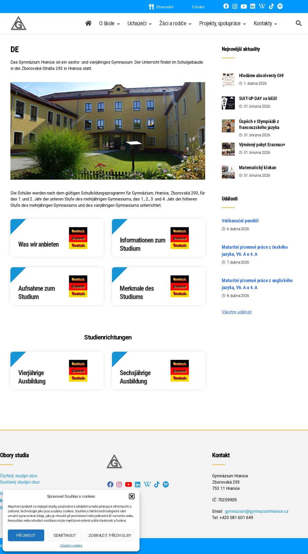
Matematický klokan (257, 167)
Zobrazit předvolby (110, 535)
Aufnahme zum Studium (36, 292)
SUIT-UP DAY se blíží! (258, 98)
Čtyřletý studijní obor (18, 475)
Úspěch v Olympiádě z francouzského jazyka (259, 124)
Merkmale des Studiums (137, 292)
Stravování (161, 7)
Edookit (198, 7)
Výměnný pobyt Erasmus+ (262, 144)
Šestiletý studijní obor (20, 482)
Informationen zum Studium (142, 244)
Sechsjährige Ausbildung (135, 377)
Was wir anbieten (38, 244)
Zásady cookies (71, 545)
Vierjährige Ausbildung (31, 377)
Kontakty (263, 23)
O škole (107, 23)
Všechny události (237, 311)
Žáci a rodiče (172, 23)
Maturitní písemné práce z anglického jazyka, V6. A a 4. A (257, 284)
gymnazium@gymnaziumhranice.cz (256, 511)
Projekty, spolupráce (220, 23)
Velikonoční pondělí (240, 220)
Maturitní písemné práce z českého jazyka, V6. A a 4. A (255, 250)
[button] (131, 496)
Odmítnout (65, 535)
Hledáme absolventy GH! (262, 75)
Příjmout (26, 535)
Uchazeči (137, 23)
